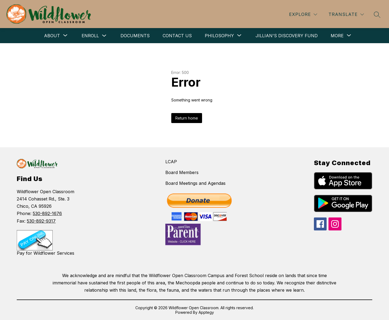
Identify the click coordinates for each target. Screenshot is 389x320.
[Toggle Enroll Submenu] (104, 35)
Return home (186, 118)
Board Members (182, 172)
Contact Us (177, 35)
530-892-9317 (41, 221)
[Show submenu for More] (337, 35)
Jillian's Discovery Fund (287, 35)
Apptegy (206, 312)
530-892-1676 (47, 213)
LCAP (171, 161)
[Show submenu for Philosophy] (219, 35)
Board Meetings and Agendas (195, 183)
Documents (135, 35)
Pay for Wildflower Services (45, 253)
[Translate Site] (346, 14)
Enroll (90, 35)
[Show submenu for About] (52, 35)
